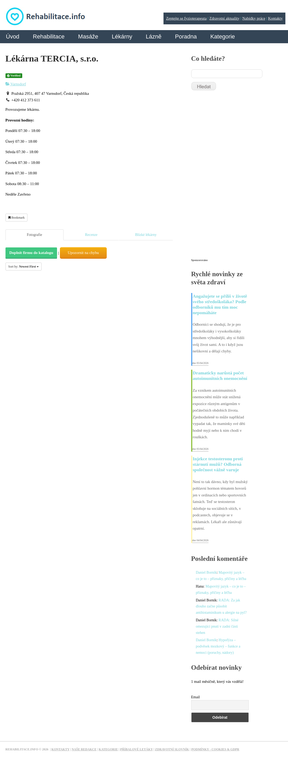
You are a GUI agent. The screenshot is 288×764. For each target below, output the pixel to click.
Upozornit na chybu (83, 253)
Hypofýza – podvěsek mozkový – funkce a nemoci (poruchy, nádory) (218, 646)
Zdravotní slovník (172, 749)
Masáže (88, 36)
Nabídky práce (253, 18)
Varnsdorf (15, 84)
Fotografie (34, 235)
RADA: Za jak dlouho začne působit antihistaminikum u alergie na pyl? (221, 606)
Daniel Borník (206, 572)
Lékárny (122, 36)
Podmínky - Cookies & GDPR (215, 749)
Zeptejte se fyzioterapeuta (186, 18)
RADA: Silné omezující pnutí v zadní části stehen (217, 626)
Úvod (12, 36)
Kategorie (222, 36)
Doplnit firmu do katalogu (31, 253)
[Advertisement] (230, 176)
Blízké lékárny (145, 235)
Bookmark (16, 217)
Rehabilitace (49, 36)
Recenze (91, 235)
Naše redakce (84, 749)
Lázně (153, 36)
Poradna (186, 36)
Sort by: (23, 266)
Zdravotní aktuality (224, 18)
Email (195, 697)
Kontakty (275, 18)
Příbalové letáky (136, 749)
